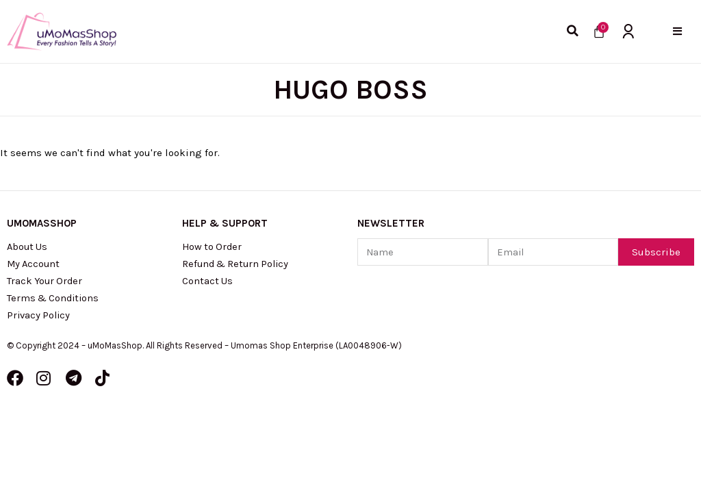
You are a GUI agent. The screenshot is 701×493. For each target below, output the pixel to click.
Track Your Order (46, 283)
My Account (34, 265)
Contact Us (207, 283)
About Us (28, 247)
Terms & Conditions (55, 300)
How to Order (213, 247)
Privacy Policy (40, 318)
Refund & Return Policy (238, 265)
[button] (677, 31)
